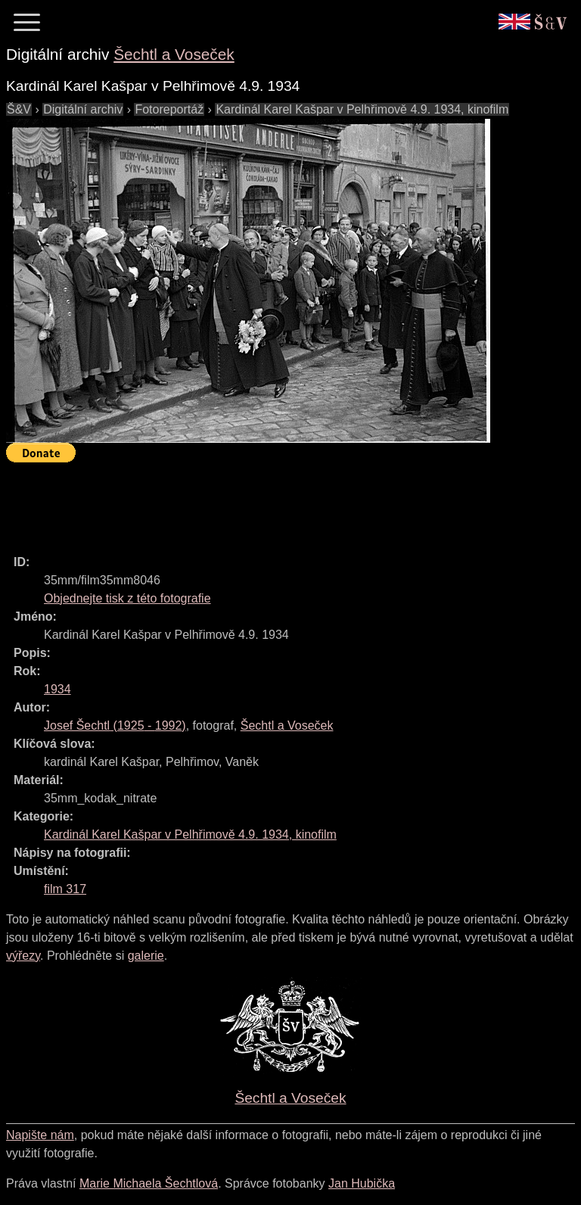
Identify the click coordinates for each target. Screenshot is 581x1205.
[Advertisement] (281, 502)
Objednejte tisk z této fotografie (127, 598)
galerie (146, 955)
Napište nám (40, 1135)
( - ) (115, 725)
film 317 (65, 889)
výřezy (23, 955)
